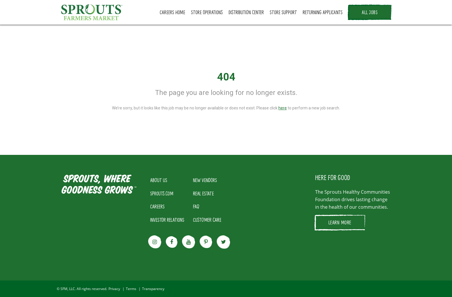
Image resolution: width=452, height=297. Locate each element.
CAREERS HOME (172, 12)
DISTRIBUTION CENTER (246, 12)
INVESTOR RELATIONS (167, 220)
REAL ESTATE (203, 193)
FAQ (196, 206)
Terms (131, 288)
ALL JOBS (370, 12)
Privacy (114, 288)
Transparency (153, 288)
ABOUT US (158, 180)
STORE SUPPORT (283, 12)
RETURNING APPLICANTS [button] (323, 12)
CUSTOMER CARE (207, 220)
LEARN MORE (339, 222)
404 (226, 77)
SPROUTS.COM (161, 193)
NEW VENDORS (205, 180)
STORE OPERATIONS (207, 12)
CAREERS (157, 206)
